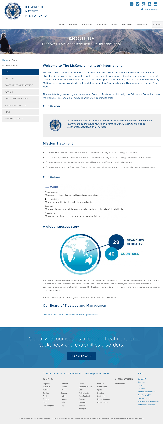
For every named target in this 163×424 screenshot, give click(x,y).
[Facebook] (131, 5)
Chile (45, 402)
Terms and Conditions (146, 405)
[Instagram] (149, 5)
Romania (82, 402)
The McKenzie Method (16, 105)
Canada (46, 399)
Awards (9, 92)
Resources (127, 24)
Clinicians (87, 24)
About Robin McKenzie (16, 98)
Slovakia (100, 384)
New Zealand (84, 396)
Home (62, 24)
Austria (45, 390)
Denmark (64, 384)
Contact (157, 24)
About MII (9, 78)
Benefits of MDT (144, 395)
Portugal (82, 408)
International (120, 384)
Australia (46, 387)
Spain (99, 390)
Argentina (47, 384)
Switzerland (101, 396)
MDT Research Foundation (148, 401)
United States (102, 402)
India (63, 402)
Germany (64, 393)
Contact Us (142, 379)
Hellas (63, 396)
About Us (141, 382)
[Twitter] (137, 5)
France (63, 390)
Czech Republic (49, 405)
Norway (82, 399)
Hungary (64, 399)
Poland (82, 405)
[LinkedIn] (155, 5)
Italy (62, 405)
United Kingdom (103, 399)
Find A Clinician (81, 356)
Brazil (45, 396)
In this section (10, 65)
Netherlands (84, 393)
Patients (73, 24)
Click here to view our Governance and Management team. (71, 314)
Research (142, 24)
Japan (81, 384)
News (7, 112)
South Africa (102, 387)
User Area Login (149, 9)
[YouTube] (143, 5)
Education (102, 24)
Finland (64, 387)
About (114, 24)
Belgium (46, 393)
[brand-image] (19, 385)
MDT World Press (14, 119)
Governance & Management (19, 85)
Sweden (100, 393)
